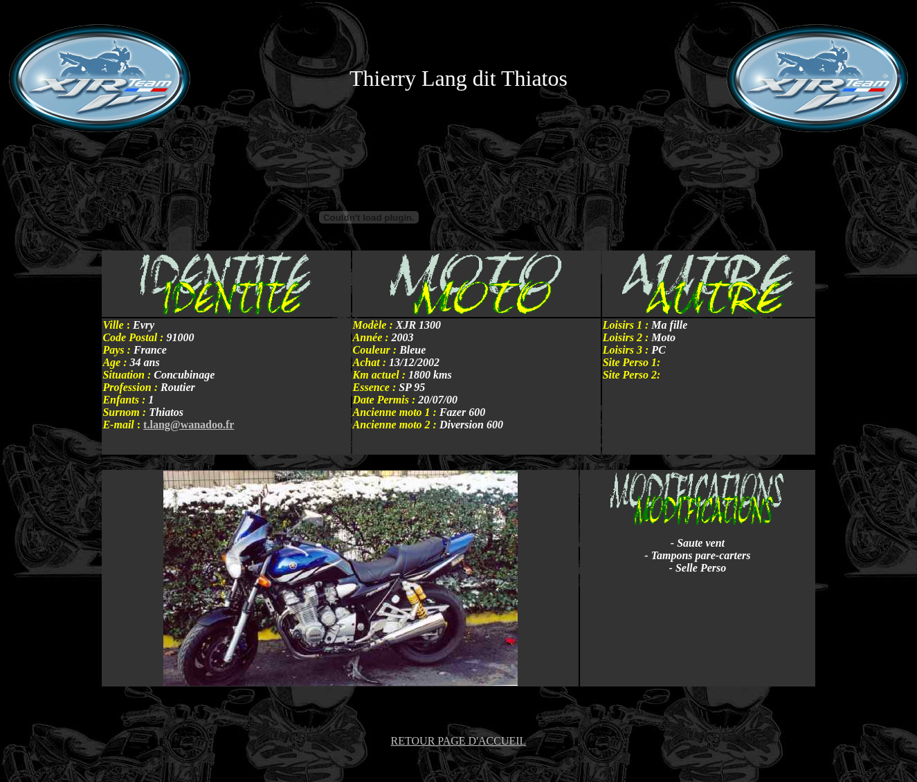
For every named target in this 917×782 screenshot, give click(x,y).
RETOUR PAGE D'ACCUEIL (459, 741)
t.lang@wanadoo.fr (188, 424)
